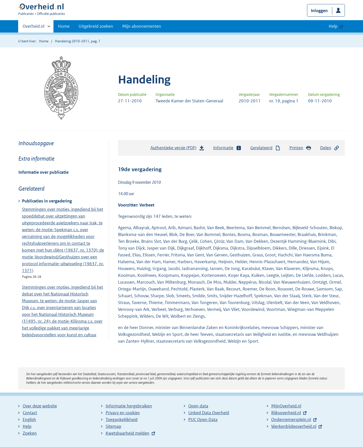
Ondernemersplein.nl (291, 419)
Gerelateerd (265, 148)
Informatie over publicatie (43, 172)
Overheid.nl (33, 28)
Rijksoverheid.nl (286, 412)
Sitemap (113, 426)
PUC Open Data (203, 419)
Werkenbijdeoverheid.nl (293, 426)
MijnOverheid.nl (286, 406)
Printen (300, 148)
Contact (30, 412)
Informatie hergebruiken (129, 406)
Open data (198, 406)
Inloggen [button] (319, 10)
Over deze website (40, 406)
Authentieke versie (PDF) (177, 149)
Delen (329, 148)
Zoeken (30, 433)
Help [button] (333, 26)
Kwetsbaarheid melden (127, 433)
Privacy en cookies (123, 412)
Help (27, 426)
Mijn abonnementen (141, 26)
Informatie (227, 148)
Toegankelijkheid (122, 419)
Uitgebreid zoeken (96, 26)
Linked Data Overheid (208, 412)
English (29, 419)
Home (64, 26)
